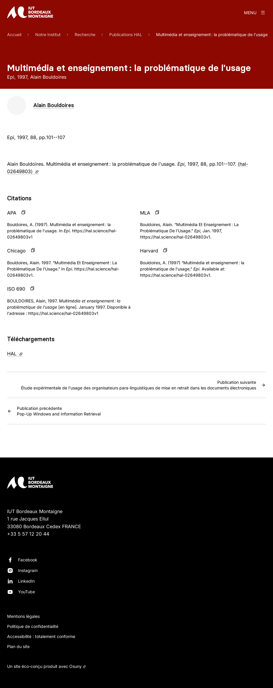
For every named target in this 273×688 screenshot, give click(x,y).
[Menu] (255, 12)
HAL (27, 353)
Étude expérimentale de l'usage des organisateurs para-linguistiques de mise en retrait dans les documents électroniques (138, 384)
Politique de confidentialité (32, 626)
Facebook (27, 559)
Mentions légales (23, 616)
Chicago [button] (16, 251)
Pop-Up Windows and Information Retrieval (59, 410)
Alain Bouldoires (53, 105)
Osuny (75, 666)
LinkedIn (26, 581)
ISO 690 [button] (16, 289)
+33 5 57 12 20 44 (28, 534)
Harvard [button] (149, 251)
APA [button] (11, 213)
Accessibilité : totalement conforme (41, 636)
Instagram (28, 570)
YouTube (26, 591)
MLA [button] (145, 213)
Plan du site (18, 646)
